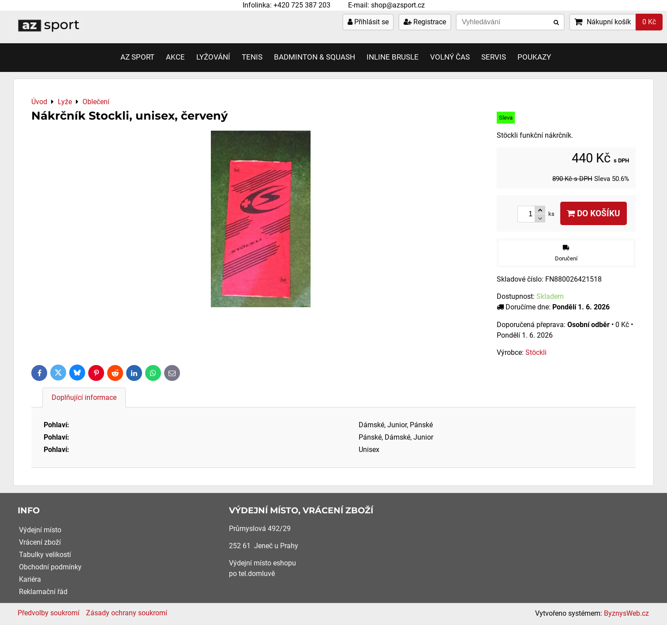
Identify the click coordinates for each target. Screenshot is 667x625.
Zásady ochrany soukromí (126, 613)
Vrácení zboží (40, 542)
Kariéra (30, 579)
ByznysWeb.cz (626, 613)
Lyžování (213, 57)
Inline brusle (393, 57)
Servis (493, 57)
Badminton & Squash (314, 57)
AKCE (175, 57)
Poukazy (534, 57)
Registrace (425, 22)
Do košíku (593, 213)
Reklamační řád (43, 591)
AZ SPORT (137, 57)
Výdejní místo (40, 530)
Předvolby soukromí (48, 613)
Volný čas (450, 57)
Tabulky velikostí (45, 554)
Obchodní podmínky (50, 567)
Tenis (252, 57)
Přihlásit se (368, 22)
